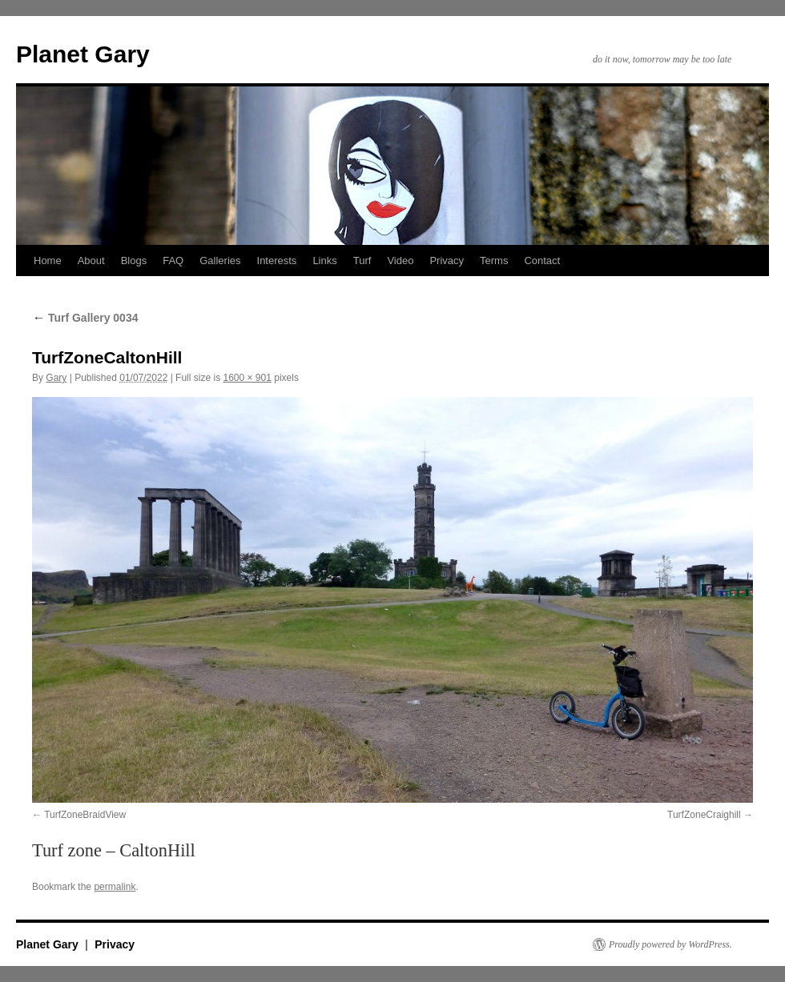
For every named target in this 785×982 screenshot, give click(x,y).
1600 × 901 (247, 377)
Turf (362, 261)
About (91, 261)
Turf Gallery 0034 (85, 317)
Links (324, 261)
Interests (277, 261)
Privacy (446, 261)
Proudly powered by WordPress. (670, 944)
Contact (542, 261)
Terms (494, 261)
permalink (114, 886)
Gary (56, 377)
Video (400, 261)
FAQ (173, 261)
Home (48, 261)
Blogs (134, 261)
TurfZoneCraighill (704, 814)
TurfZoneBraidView (85, 814)
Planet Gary (83, 54)
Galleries (219, 261)
